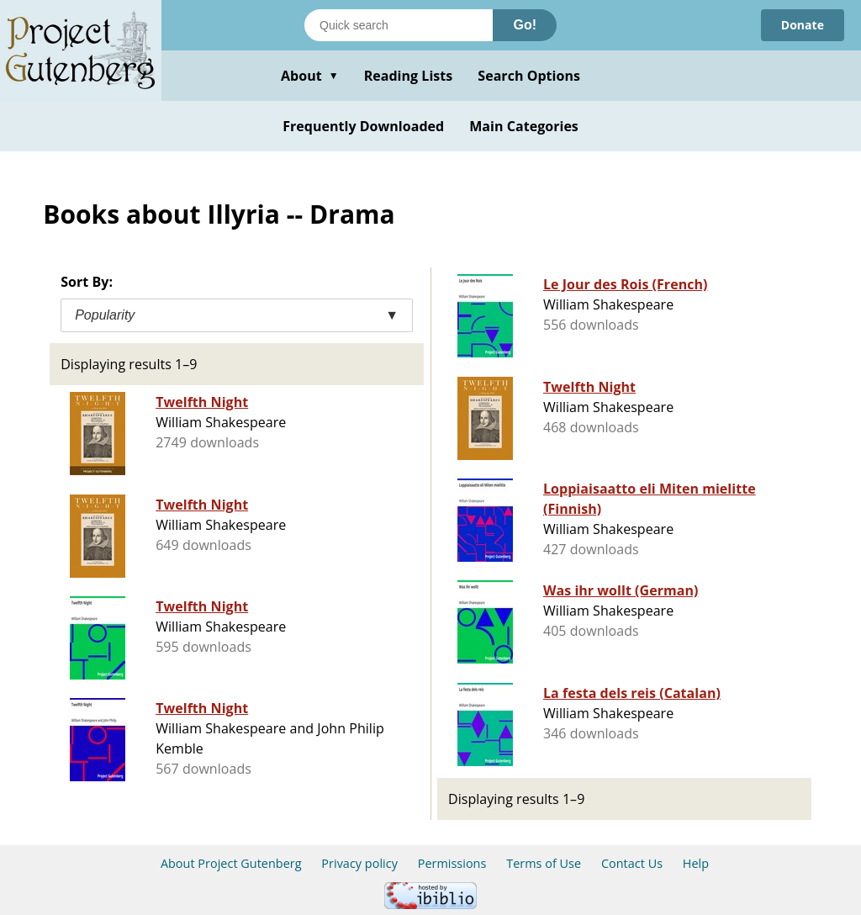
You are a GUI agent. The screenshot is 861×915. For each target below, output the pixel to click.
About (310, 76)
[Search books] (398, 25)
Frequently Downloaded (363, 126)
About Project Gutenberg (231, 863)
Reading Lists (408, 75)
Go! (524, 25)
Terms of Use (543, 863)
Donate (802, 25)
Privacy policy (359, 863)
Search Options (529, 75)
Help (696, 863)
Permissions (452, 863)
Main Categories (523, 126)
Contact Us (632, 863)
